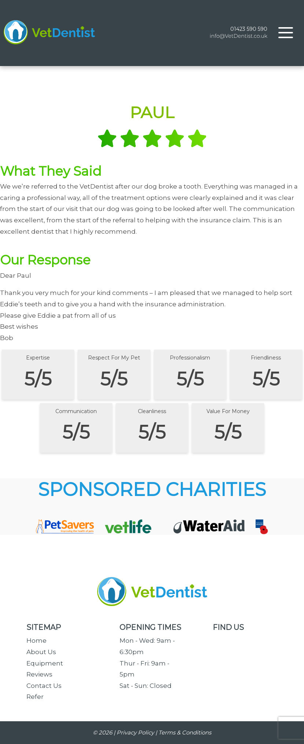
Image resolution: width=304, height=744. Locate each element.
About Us (41, 652)
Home (36, 640)
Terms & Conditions (184, 732)
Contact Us (44, 685)
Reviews (39, 674)
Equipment (44, 663)
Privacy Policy (135, 732)
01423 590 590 (248, 29)
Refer (35, 696)
